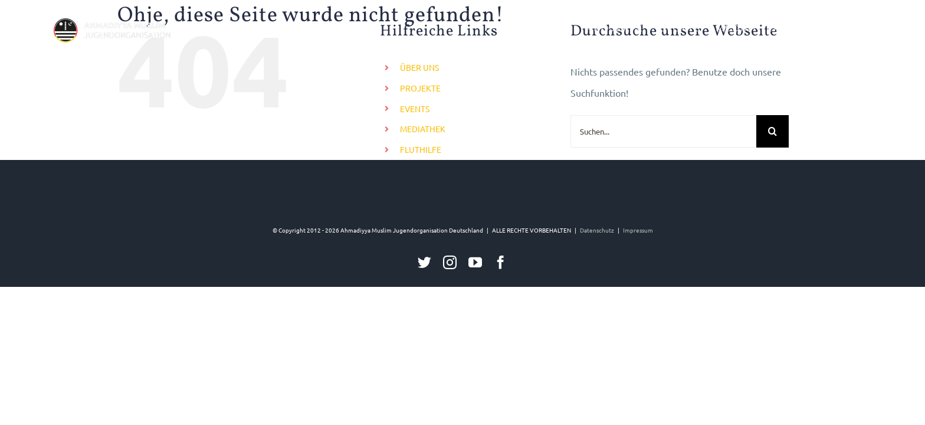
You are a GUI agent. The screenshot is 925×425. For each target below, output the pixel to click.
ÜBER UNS (419, 67)
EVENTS (414, 108)
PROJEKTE (420, 88)
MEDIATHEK (422, 128)
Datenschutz (597, 229)
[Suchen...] (663, 131)
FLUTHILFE (420, 149)
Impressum (638, 229)
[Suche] (772, 131)
